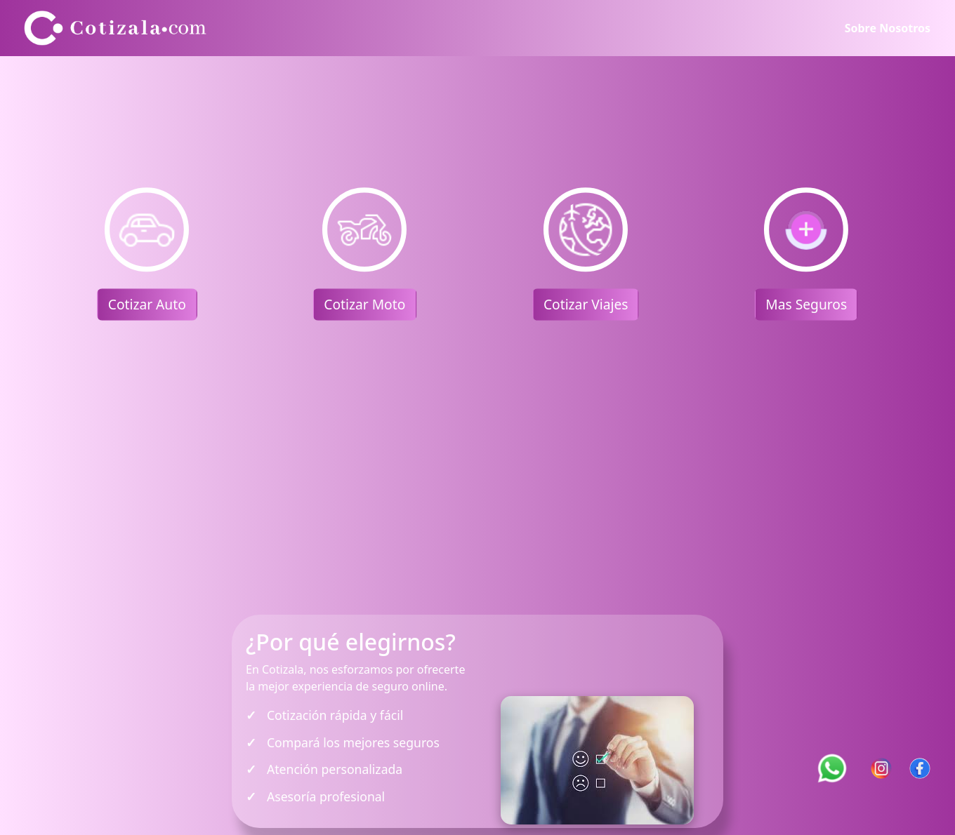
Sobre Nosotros (887, 28)
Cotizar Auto (147, 304)
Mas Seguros (807, 304)
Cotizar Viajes (586, 304)
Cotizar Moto (365, 304)
